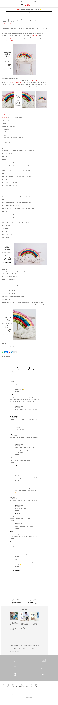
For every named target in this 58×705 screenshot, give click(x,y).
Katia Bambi (4, 114)
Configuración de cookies (42, 694)
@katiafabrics (18, 686)
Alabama (38, 80)
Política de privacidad (33, 694)
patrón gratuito (16, 362)
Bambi (31, 80)
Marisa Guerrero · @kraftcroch (9, 23)
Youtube (3, 686)
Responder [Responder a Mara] (12, 381)
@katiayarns (23, 686)
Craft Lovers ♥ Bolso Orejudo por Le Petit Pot (34, 623)
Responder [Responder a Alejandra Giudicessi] (12, 422)
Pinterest (13, 686)
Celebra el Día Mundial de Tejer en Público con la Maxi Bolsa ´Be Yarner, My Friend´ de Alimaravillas (24, 626)
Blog (36, 686)
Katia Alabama (5, 117)
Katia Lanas (17, 384)
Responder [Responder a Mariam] (12, 462)
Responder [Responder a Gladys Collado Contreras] (12, 470)
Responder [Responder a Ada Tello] (12, 538)
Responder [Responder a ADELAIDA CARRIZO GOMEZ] (12, 520)
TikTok (27, 686)
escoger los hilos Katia (17, 82)
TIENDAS (22, 1)
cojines (24, 362)
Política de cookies (26, 694)
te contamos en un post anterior (29, 31)
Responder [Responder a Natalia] (12, 546)
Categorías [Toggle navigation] (39, 12)
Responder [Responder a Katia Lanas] (17, 391)
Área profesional (31, 1)
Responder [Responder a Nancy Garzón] (12, 502)
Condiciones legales (18, 694)
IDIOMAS (35, 1)
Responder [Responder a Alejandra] (12, 403)
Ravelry (31, 686)
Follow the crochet (31, 362)
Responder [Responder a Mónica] (12, 441)
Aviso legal (12, 694)
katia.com (25, 1)
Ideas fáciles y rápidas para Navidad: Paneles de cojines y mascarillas (14, 623)
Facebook (8, 686)
